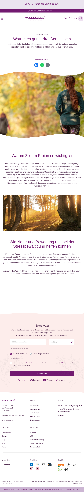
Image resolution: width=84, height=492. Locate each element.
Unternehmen (6, 432)
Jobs (3, 443)
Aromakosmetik (35, 416)
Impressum (33, 432)
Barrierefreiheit (35, 447)
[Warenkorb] (80, 18)
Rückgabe (61, 415)
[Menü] (2, 18)
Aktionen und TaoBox (20, 353)
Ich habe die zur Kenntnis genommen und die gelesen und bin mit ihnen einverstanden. (43, 364)
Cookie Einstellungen (37, 443)
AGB (31, 436)
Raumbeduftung (35, 420)
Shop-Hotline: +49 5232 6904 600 (13, 415)
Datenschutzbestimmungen (30, 363)
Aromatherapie (34, 413)
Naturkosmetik (34, 405)
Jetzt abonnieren (42, 373)
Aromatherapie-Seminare (40, 353)
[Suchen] (65, 18)
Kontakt (4, 436)
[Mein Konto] (75, 18)
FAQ (3, 440)
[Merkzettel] (70, 18)
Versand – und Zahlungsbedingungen (70, 405)
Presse (4, 447)
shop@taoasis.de (7, 420)
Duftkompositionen (36, 409)
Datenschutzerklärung (37, 440)
